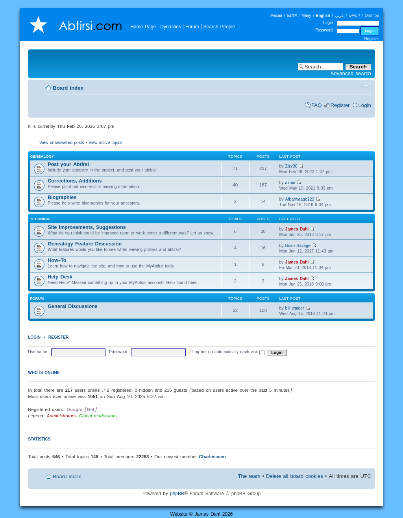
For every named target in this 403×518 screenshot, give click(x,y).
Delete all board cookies (294, 476)
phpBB (177, 493)
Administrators (61, 415)
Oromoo (372, 15)
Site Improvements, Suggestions (87, 227)
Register (371, 39)
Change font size (365, 85)
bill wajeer (294, 308)
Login (365, 105)
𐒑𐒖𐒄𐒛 (292, 15)
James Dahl (297, 229)
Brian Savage (298, 245)
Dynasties (170, 26)
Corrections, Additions (75, 180)
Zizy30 (291, 166)
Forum (192, 26)
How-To (57, 260)
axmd (290, 182)
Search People (219, 26)
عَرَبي (339, 15)
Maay (306, 15)
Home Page (143, 26)
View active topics (105, 142)
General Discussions (73, 306)
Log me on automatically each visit (228, 351)
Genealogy (42, 156)
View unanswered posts (61, 142)
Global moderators (98, 415)
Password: (119, 351)
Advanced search (351, 73)
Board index (68, 87)
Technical (41, 219)
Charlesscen (212, 456)
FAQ (316, 105)
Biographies (62, 197)
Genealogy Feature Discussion (85, 243)
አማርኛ (354, 15)
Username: (38, 351)
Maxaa (276, 15)
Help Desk (60, 276)
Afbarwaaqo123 (299, 199)
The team (249, 476)
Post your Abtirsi (68, 164)
